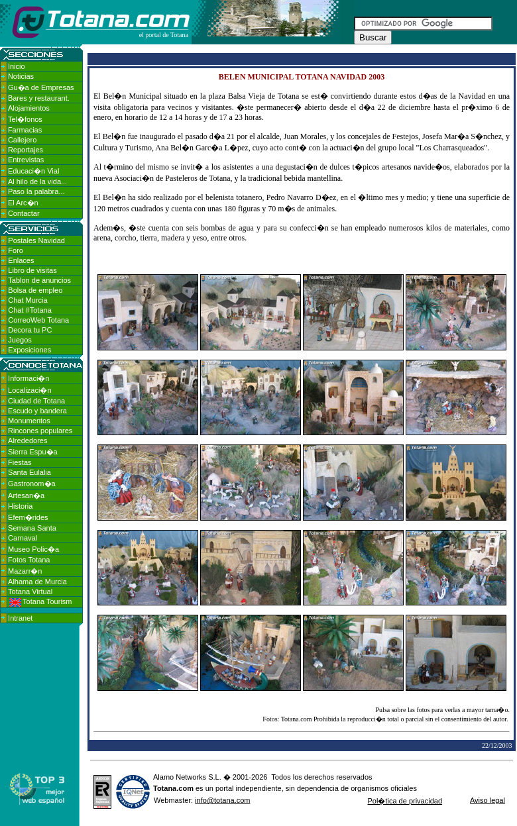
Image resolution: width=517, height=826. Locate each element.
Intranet (20, 618)
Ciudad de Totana (36, 401)
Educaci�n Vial (33, 171)
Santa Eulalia (29, 472)
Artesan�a (26, 495)
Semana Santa (32, 528)
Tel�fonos (25, 119)
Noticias (21, 76)
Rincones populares (40, 431)
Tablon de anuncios (39, 280)
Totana (164, 788)
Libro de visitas (32, 270)
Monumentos (29, 421)
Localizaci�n (29, 390)
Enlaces (21, 260)
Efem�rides (28, 517)
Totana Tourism (40, 601)
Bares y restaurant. (39, 98)
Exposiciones (29, 350)
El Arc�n (23, 203)
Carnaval (22, 538)
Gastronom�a (32, 484)
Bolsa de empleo (35, 290)
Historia (20, 506)
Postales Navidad (36, 240)
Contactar (24, 213)
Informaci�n (28, 378)
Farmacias (25, 130)
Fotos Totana (29, 560)
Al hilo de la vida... (37, 181)
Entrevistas (26, 160)
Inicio (16, 66)
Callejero (22, 140)
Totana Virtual (30, 591)
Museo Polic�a (33, 549)
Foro (15, 250)
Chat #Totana (29, 310)
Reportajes (25, 150)
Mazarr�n (25, 571)
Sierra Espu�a (33, 452)
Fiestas (19, 462)
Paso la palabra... (36, 191)
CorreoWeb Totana (38, 320)
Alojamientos (29, 108)
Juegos (19, 340)
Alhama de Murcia (37, 582)
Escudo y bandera (37, 411)
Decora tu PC (30, 330)
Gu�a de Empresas (41, 87)
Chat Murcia (27, 300)
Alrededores (27, 440)
